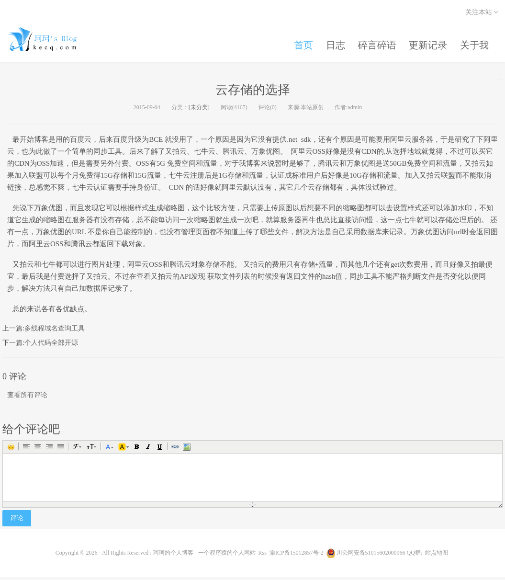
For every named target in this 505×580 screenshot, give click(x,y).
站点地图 (436, 555)
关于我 (474, 42)
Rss (262, 555)
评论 (16, 520)
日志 (330, 42)
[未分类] (199, 110)
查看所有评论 (27, 397)
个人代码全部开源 (51, 345)
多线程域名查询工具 (54, 331)
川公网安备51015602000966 (371, 555)
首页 (296, 42)
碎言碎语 (373, 42)
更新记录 (426, 42)
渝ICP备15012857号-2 (296, 555)
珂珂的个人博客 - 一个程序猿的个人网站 (50, 40)
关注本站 (481, 12)
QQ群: (415, 555)
